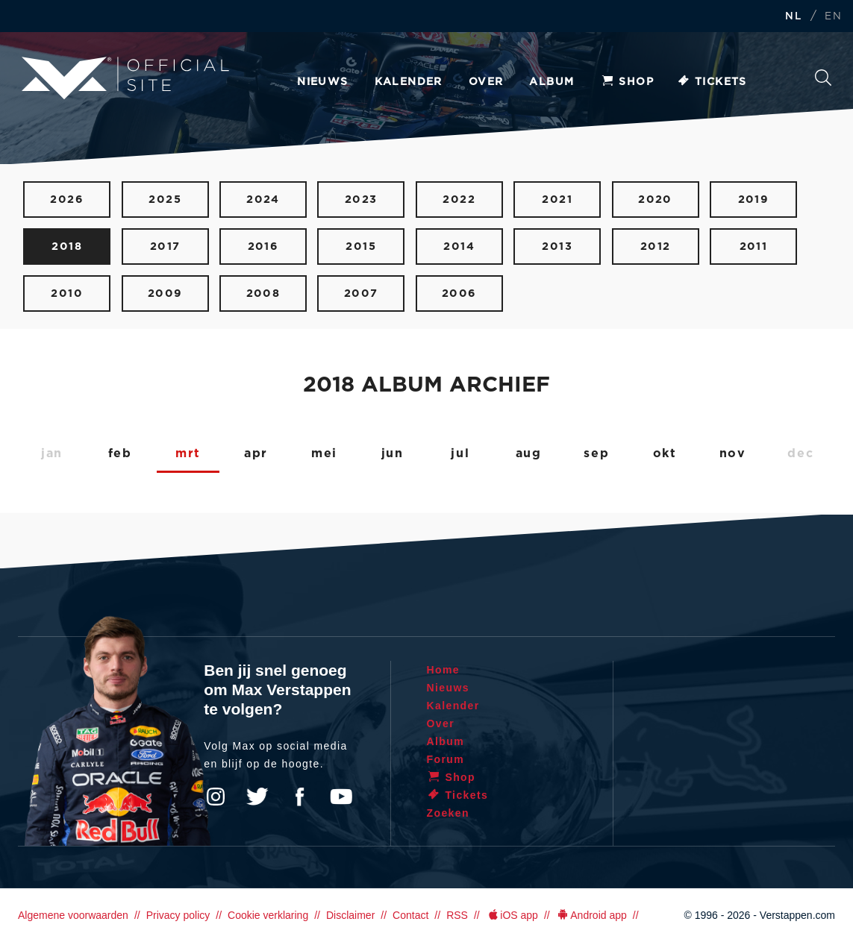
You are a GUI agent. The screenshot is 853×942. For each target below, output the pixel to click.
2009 (165, 293)
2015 (361, 246)
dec (800, 453)
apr (256, 453)
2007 (361, 293)
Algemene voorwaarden (73, 915)
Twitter (257, 796)
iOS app (512, 915)
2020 (655, 199)
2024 (263, 199)
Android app (591, 915)
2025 (165, 199)
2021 (557, 199)
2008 (263, 293)
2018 (66, 246)
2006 (459, 293)
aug (529, 453)
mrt (188, 453)
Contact (410, 915)
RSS (457, 915)
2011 (754, 246)
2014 (459, 246)
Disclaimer (350, 915)
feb (120, 453)
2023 (361, 199)
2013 (557, 246)
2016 (263, 246)
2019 (753, 199)
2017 (165, 246)
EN (833, 17)
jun (392, 453)
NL (793, 17)
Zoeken (823, 77)
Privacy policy (178, 915)
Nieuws (322, 82)
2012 (655, 246)
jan (52, 453)
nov (732, 453)
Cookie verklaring (268, 915)
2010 (67, 293)
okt (665, 453)
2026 (67, 199)
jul (460, 453)
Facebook (299, 796)
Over (486, 82)
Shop (627, 82)
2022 (459, 199)
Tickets (711, 82)
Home (443, 670)
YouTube (341, 796)
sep (596, 453)
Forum (446, 759)
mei (324, 453)
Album (551, 82)
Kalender (409, 82)
